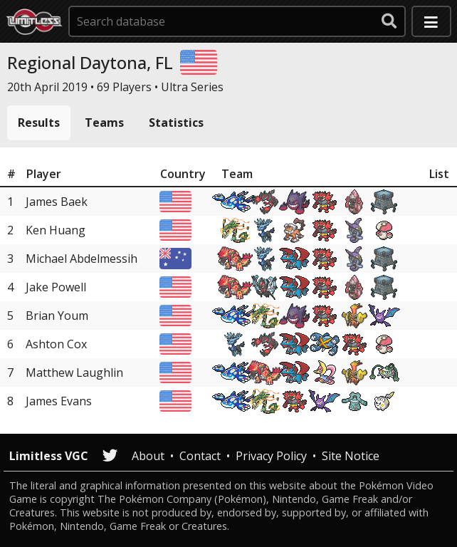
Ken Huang (55, 230)
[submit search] (389, 21)
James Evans (59, 401)
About (148, 456)
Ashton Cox (56, 344)
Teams (104, 122)
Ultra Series (192, 87)
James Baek (57, 201)
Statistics (176, 122)
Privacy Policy (271, 456)
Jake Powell (56, 287)
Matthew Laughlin (74, 372)
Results (39, 122)
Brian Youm (57, 315)
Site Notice (350, 456)
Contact (200, 456)
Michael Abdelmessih (81, 258)
